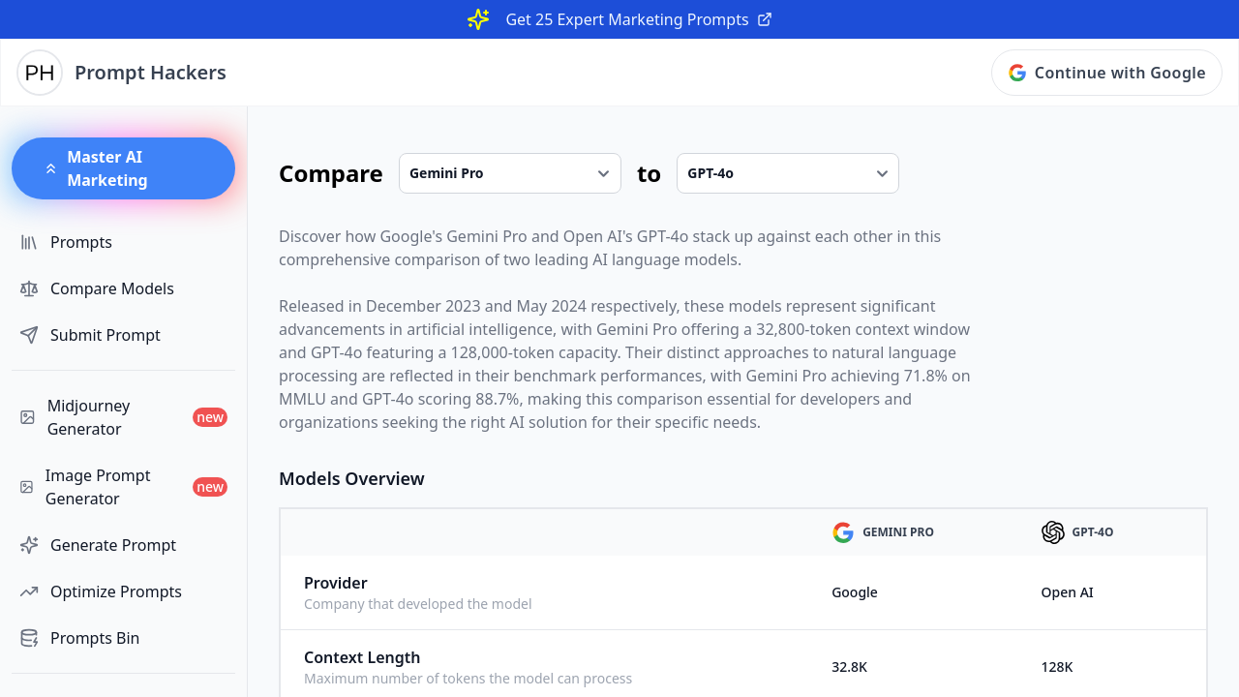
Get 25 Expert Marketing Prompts (638, 19)
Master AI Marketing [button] (95, 168)
